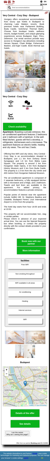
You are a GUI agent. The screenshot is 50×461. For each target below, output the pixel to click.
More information (31, 250)
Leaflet (31, 405)
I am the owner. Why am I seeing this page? (17, 433)
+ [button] (6, 370)
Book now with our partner (31, 242)
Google (34, 453)
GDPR (26, 458)
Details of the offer (25, 413)
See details (25, 424)
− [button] (6, 374)
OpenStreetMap (41, 405)
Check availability (17, 127)
